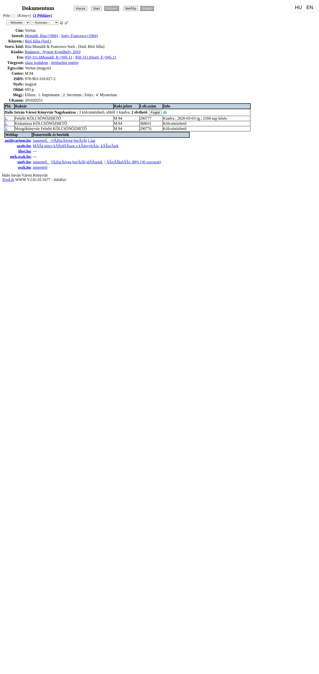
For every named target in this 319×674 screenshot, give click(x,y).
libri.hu (24, 151)
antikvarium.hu (18, 140)
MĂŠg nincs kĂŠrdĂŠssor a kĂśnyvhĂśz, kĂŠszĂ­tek (76, 146)
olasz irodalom (36, 63)
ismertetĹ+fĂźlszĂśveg (53, 140)
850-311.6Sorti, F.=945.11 (95, 57)
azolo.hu (24, 146)
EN (309, 7)
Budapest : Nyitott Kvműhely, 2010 (53, 52)
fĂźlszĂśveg (61, 162)
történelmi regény (65, 63)
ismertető (40, 167)
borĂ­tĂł (80, 140)
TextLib (8, 180)
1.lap (91, 140)
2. (6, 123)
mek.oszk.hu (20, 157)
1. (6, 118)
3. (6, 128)
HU (298, 7)
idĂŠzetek (94, 162)
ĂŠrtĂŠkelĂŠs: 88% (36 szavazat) (133, 162)
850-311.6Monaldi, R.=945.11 (48, 57)
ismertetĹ (41, 162)
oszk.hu (24, 167)
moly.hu (24, 162)
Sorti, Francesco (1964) (79, 36)
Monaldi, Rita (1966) (41, 36)
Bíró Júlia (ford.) (38, 41)
